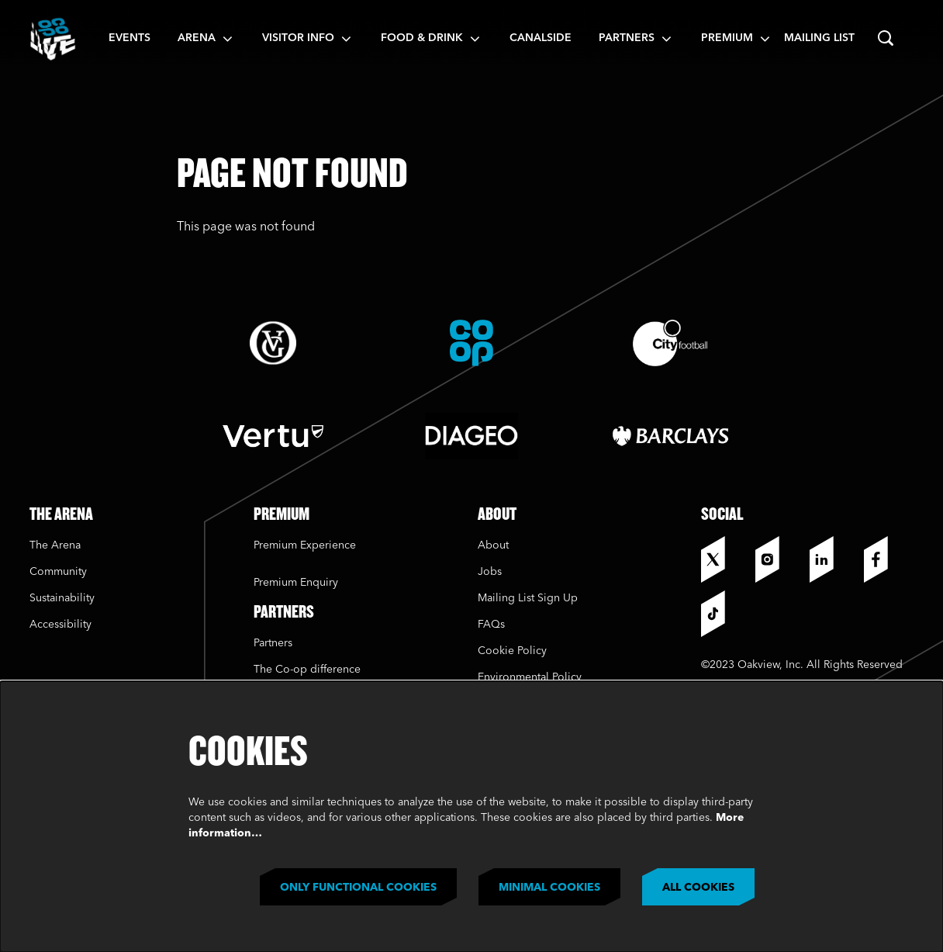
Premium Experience (305, 545)
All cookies (698, 887)
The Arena (55, 545)
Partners (273, 643)
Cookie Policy (512, 651)
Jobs (490, 571)
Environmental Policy (530, 677)
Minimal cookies (549, 887)
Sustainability (63, 598)
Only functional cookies (358, 887)
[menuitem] (129, 39)
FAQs (491, 624)
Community (58, 571)
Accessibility (60, 624)
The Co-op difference (307, 669)
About (493, 545)
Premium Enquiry (296, 582)
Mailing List (819, 38)
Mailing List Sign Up (528, 598)
